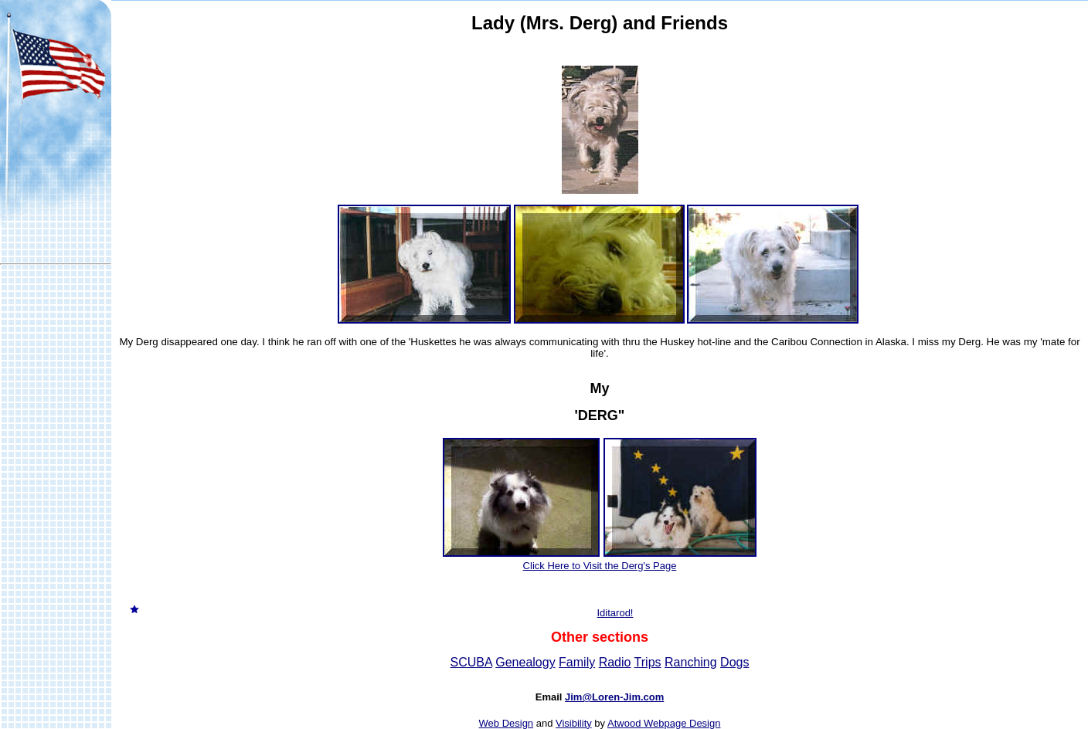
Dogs (734, 662)
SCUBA (471, 662)
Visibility (574, 723)
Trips (647, 662)
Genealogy (525, 662)
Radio (615, 662)
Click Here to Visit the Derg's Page (600, 565)
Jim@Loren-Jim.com (614, 697)
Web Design (506, 723)
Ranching (691, 662)
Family (577, 662)
